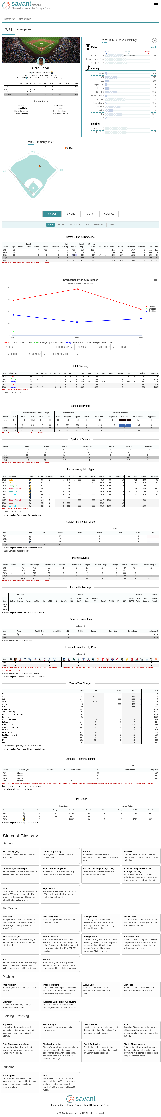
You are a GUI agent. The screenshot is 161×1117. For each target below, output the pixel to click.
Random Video (60, 105)
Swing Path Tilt (91, 936)
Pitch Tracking (80, 366)
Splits (90, 214)
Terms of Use (58, 1105)
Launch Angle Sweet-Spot (15, 868)
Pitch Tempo (80, 799)
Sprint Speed (9, 1075)
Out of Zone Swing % (10, 727)
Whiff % (5, 730)
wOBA (4, 704)
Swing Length (90, 917)
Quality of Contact (80, 439)
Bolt (45, 1075)
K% (3, 740)
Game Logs (109, 214)
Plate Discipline (80, 557)
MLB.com (105, 1105)
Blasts (6, 959)
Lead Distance (90, 1024)
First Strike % (7, 732)
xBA (3, 696)
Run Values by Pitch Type (80, 469)
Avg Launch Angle (9, 720)
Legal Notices (91, 1105)
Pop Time (7, 1024)
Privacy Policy (74, 1105)
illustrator (22, 105)
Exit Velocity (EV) (11, 851)
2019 (24, 78)
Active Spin (88, 985)
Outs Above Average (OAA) (16, 1044)
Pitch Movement (51, 985)
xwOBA (5, 707)
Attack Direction (50, 936)
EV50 (5, 888)
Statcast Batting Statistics (80, 236)
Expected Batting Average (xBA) (98, 868)
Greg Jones (41, 68)
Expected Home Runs (80, 619)
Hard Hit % (6, 709)
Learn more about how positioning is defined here (21, 786)
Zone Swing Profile (60, 114)
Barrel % (5, 717)
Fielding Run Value (52, 1044)
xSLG (4, 702)
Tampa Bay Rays (44, 78)
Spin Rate (128, 985)
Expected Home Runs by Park (80, 647)
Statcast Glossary (20, 835)
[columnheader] (6, 245)
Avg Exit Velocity (8, 712)
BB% (3, 743)
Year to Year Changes (80, 683)
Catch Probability (92, 1044)
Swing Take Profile (60, 111)
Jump (126, 1024)
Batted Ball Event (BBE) (54, 868)
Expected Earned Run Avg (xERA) (59, 1002)
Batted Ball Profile (80, 405)
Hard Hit (128, 851)
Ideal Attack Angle (11, 936)
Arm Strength (49, 1024)
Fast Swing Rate (50, 917)
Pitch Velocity (9, 985)
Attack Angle (130, 917)
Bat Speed (8, 917)
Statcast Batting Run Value (80, 521)
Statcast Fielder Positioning (80, 758)
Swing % (5, 737)
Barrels (86, 851)
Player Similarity (22, 114)
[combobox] (80, 19)
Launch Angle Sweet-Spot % (12, 714)
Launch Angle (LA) (52, 851)
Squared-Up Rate (132, 936)
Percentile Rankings (80, 587)
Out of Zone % (7, 725)
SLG (3, 699)
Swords (46, 959)
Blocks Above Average (134, 1044)
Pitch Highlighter (21, 108)
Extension (7, 1002)
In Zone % (6, 722)
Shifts (60, 108)
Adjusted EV (49, 888)
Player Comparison (21, 111)
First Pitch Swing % (9, 735)
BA (3, 694)
